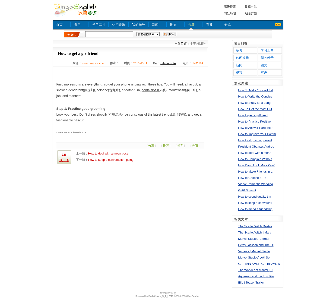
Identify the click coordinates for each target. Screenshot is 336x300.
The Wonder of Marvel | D (255, 270)
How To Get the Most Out (255, 109)
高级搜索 (230, 6)
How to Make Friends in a (255, 171)
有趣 (209, 24)
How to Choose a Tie (252, 178)
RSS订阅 (251, 13)
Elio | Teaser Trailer (251, 282)
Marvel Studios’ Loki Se (253, 257)
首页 (59, 24)
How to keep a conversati (255, 203)
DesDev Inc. (193, 296)
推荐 (166, 145)
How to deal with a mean (254, 153)
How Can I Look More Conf (256, 165)
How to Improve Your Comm (257, 134)
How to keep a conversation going (110, 159)
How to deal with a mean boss (108, 153)
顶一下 (64, 160)
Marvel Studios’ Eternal (253, 238)
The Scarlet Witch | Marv (254, 232)
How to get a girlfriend (252, 115)
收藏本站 (251, 6)
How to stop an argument (255, 140)
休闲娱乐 (118, 24)
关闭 (195, 145)
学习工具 (98, 24)
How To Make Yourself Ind (255, 90)
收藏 (151, 145)
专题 (227, 24)
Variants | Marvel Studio (254, 251)
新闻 (155, 24)
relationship (168, 63)
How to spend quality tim (254, 196)
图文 (173, 24)
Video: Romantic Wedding (255, 184)
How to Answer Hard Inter (255, 127)
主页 (193, 43)
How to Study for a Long (254, 102)
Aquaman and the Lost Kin (256, 276)
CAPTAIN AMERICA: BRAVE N (259, 263)
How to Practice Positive (254, 121)
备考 (77, 24)
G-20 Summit (247, 190)
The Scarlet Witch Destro (255, 226)
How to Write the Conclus (255, 96)
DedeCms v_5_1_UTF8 (160, 296)
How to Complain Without (255, 159)
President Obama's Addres (256, 146)
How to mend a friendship (255, 209)
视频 (191, 24)
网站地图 (230, 13)
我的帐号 (138, 24)
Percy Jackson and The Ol (255, 245)
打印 (181, 145)
